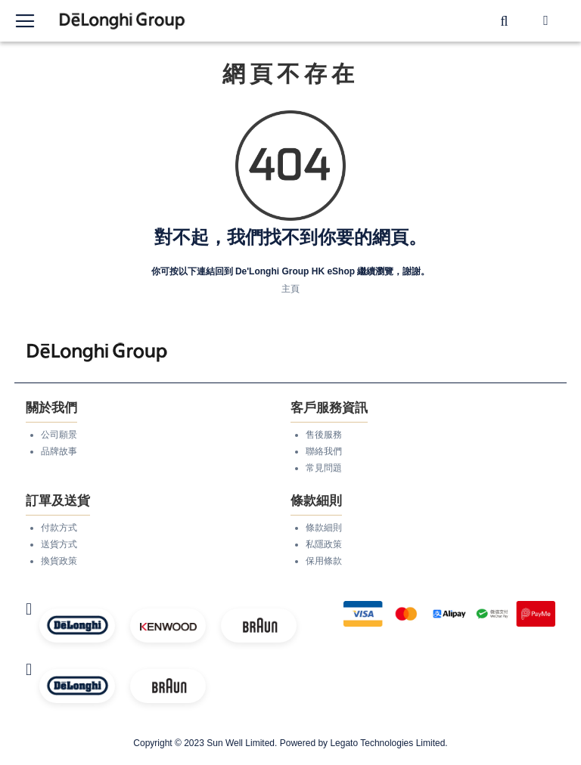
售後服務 (324, 434)
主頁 (290, 288)
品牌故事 (59, 451)
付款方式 (59, 527)
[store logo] (122, 21)
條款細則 (324, 527)
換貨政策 (59, 561)
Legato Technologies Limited (387, 743)
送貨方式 (59, 544)
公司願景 (59, 434)
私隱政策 (324, 544)
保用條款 (324, 561)
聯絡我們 (324, 451)
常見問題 (324, 468)
